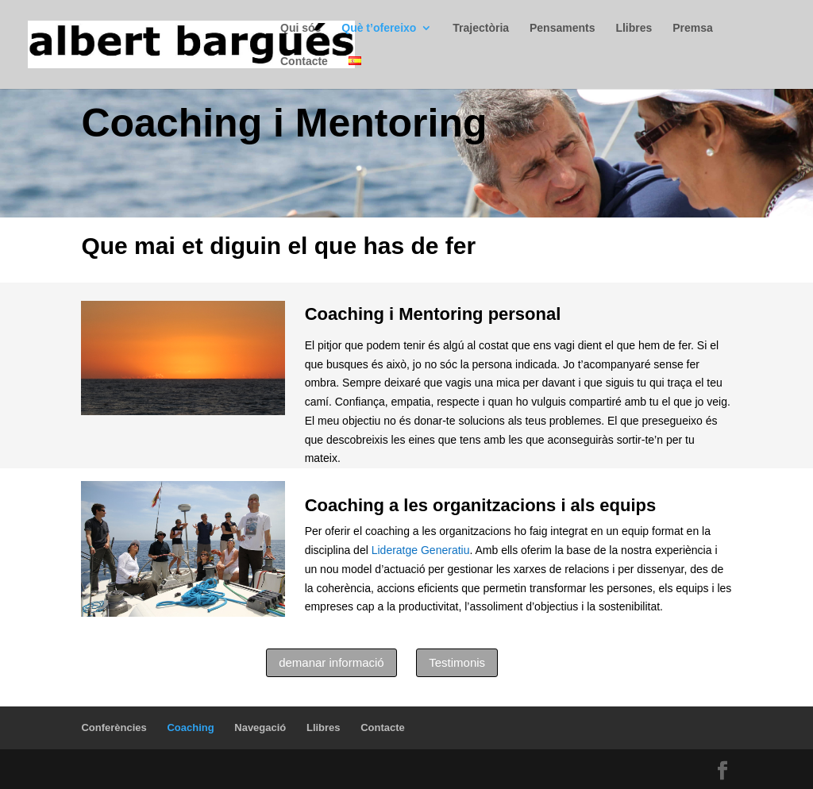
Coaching (190, 727)
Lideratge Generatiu (421, 550)
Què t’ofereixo (378, 28)
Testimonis (457, 662)
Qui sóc (300, 28)
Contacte (304, 61)
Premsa (692, 28)
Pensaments (562, 28)
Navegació (260, 727)
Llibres (633, 28)
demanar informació (331, 662)
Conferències (113, 727)
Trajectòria (481, 28)
